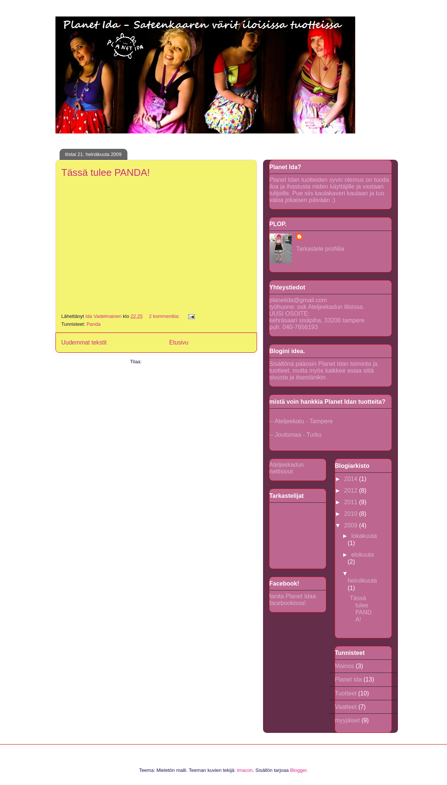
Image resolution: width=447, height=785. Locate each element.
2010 (351, 514)
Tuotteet (346, 693)
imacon (245, 770)
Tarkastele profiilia (320, 249)
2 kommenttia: (165, 316)
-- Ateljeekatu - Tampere (301, 421)
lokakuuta (364, 536)
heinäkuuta (362, 580)
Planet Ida (348, 679)
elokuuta (362, 554)
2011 (351, 502)
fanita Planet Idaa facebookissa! (292, 599)
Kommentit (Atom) (162, 361)
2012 (351, 490)
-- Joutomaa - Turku (295, 434)
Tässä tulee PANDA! (105, 172)
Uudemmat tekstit (84, 342)
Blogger (298, 770)
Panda (94, 324)
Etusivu (178, 342)
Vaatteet (346, 707)
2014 (351, 479)
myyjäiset (347, 720)
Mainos (344, 666)
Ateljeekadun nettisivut (286, 468)
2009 (351, 525)
